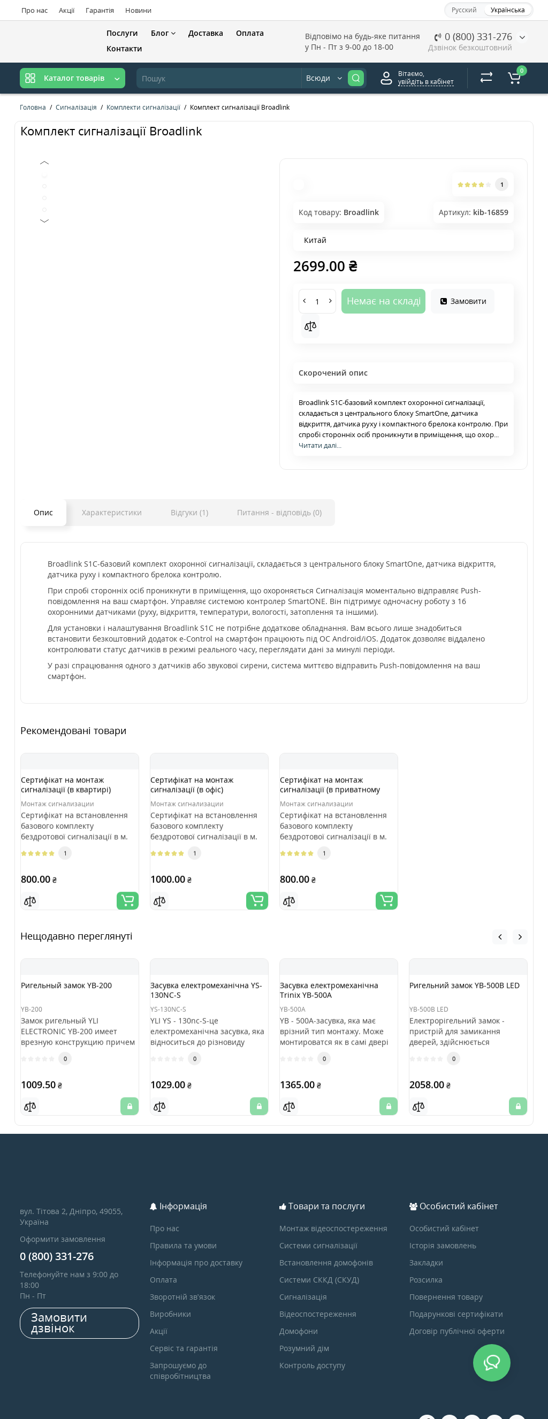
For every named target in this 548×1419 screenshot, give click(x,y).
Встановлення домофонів (326, 1236)
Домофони (298, 1304)
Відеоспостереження (317, 1287)
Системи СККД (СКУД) (319, 1253)
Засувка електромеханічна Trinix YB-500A (336, 986)
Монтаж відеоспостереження (333, 1201)
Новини (138, 10)
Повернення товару (446, 1270)
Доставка (205, 33)
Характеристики (112, 512)
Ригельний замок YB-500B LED (467, 981)
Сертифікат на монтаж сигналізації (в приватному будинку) (332, 794)
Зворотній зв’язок (182, 1270)
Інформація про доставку (196, 1236)
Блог (163, 33)
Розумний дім (304, 1321)
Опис (43, 512)
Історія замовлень (442, 1219)
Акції (66, 10)
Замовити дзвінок (59, 1295)
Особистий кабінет (444, 1201)
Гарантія (100, 10)
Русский (464, 9)
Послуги (122, 33)
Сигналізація (303, 1270)
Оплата (250, 33)
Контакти (124, 48)
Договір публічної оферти (457, 1304)
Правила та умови (183, 1219)
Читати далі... (320, 445)
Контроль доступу (312, 1338)
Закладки (426, 1236)
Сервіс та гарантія (184, 1321)
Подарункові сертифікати (456, 1287)
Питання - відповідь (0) (279, 512)
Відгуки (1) (189, 512)
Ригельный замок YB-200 (77, 977)
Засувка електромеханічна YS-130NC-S (201, 986)
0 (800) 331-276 (473, 36)
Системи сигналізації (318, 1219)
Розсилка (426, 1253)
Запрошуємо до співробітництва (180, 1343)
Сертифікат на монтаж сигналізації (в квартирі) (76, 789)
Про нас (34, 10)
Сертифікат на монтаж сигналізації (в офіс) (202, 789)
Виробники (170, 1287)
